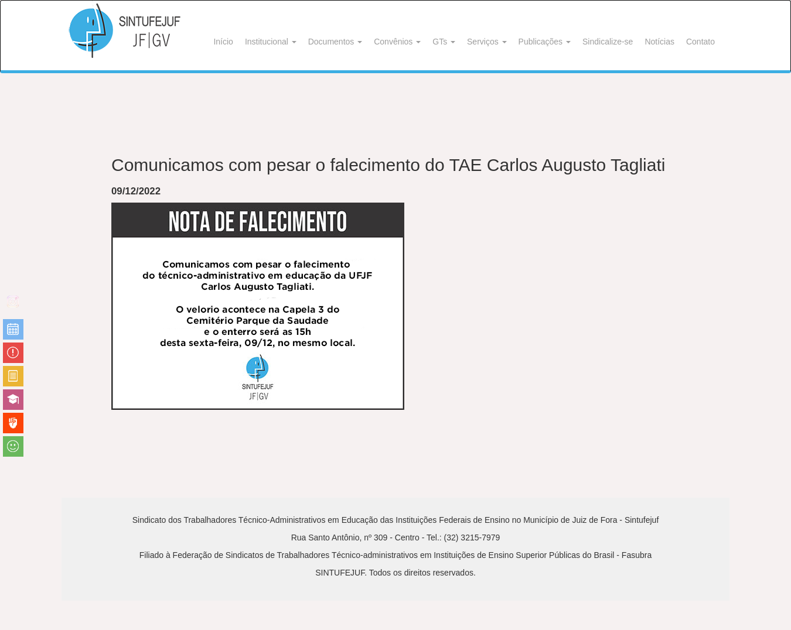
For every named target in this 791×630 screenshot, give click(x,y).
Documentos (335, 41)
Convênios (397, 41)
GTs (443, 41)
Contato (700, 41)
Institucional (270, 41)
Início (223, 41)
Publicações (545, 41)
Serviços (487, 41)
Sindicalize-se (607, 41)
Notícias (659, 41)
